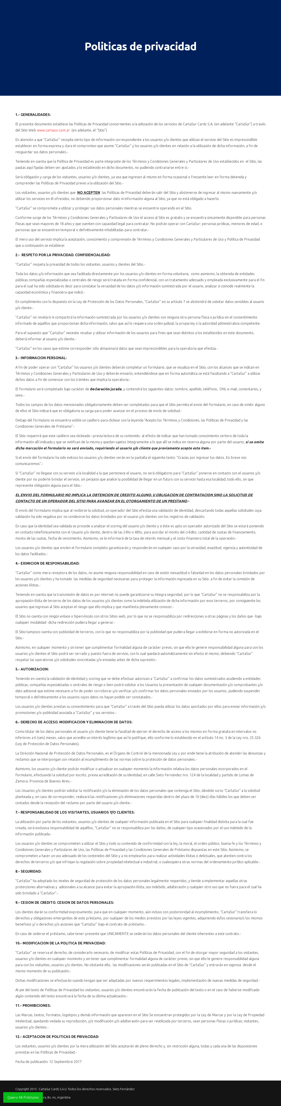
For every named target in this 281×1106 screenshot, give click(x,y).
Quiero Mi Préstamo (23, 1097)
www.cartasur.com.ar (53, 130)
